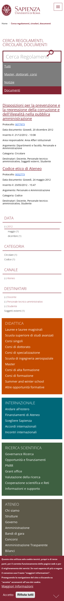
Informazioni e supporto (22, 489)
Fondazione (13, 557)
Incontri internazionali (21, 432)
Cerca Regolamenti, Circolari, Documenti (25, 42)
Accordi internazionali (20, 426)
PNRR (9, 465)
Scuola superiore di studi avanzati (29, 335)
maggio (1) (13, 231)
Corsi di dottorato (17, 347)
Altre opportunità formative (24, 387)
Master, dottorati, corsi (20, 74)
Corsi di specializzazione (22, 353)
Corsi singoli (14, 341)
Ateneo (12, 504)
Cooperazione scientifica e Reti (27, 483)
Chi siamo (12, 510)
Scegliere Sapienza (18, 421)
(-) (5, 226)
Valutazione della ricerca (22, 477)
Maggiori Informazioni (17, 587)
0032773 (20, 174)
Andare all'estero (17, 409)
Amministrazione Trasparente (26, 545)
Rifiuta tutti (25, 596)
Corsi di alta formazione (22, 370)
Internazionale (20, 402)
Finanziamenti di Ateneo (22, 415)
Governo (11, 522)
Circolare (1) (10, 254)
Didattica (14, 323)
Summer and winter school (24, 381)
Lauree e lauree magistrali (23, 329)
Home (5, 23)
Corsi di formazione (19, 376)
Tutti (7, 66)
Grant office (13, 471)
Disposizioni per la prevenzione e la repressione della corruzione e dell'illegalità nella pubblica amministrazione (31, 112)
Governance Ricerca (19, 454)
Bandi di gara (14, 533)
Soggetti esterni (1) (14, 310)
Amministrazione (17, 528)
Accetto (8, 596)
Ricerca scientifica (23, 447)
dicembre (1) (14, 236)
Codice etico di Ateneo (22, 168)
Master (10, 364)
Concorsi (11, 539)
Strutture (11, 516)
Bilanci (10, 551)
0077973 (20, 124)
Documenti (12, 90)
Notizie (9, 82)
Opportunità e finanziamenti (25, 460)
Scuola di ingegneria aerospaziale (29, 358)
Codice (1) (9, 259)
